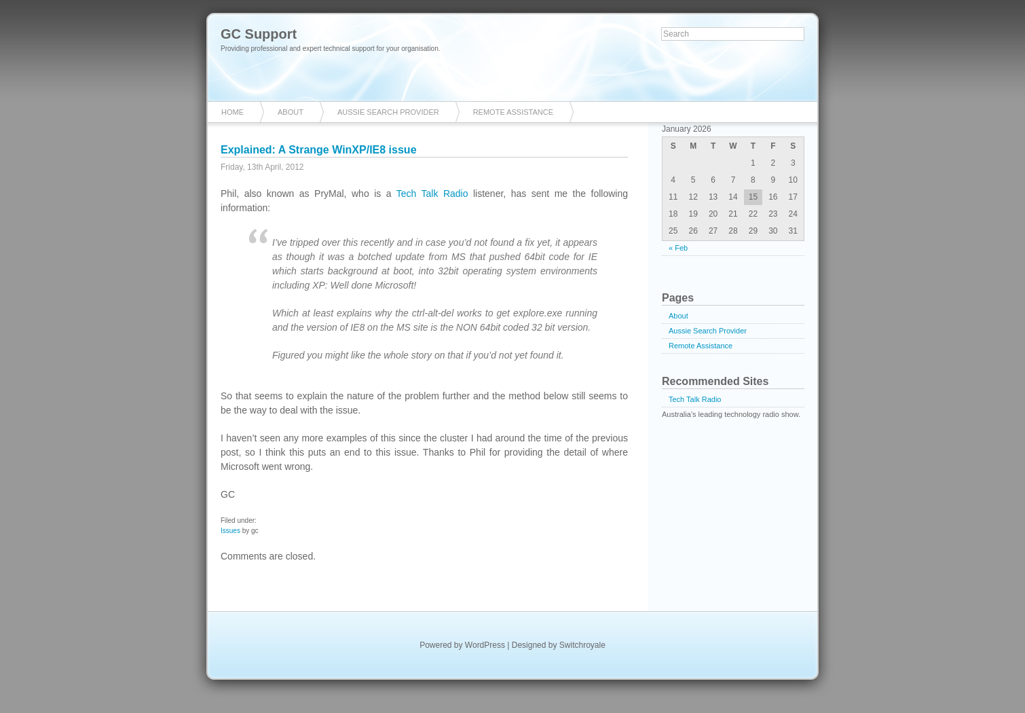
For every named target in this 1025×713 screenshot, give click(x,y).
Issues (230, 530)
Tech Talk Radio (432, 193)
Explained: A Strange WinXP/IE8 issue (319, 150)
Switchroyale (582, 645)
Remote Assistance (513, 112)
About (290, 112)
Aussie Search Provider (388, 112)
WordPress (485, 645)
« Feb (678, 248)
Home (232, 112)
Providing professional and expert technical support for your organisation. (331, 48)
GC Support (259, 33)
